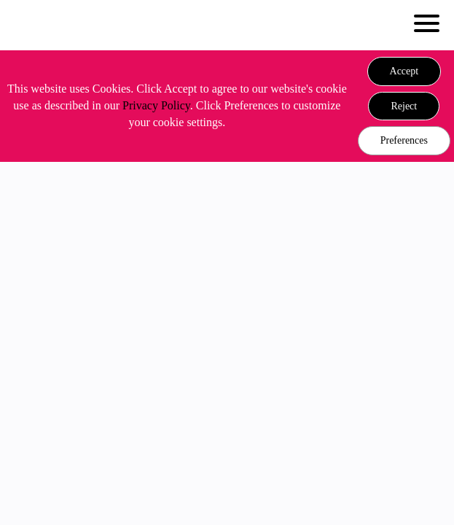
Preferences (404, 140)
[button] (404, 71)
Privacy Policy (156, 105)
